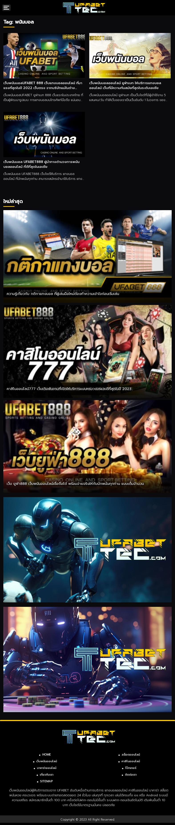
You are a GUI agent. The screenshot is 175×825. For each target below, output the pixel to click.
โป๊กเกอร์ (130, 768)
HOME (46, 754)
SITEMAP (46, 781)
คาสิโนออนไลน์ (130, 761)
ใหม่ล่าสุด (13, 201)
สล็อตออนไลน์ (131, 754)
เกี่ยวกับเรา (46, 774)
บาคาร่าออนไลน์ (46, 768)
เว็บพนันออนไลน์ (46, 761)
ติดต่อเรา (131, 774)
